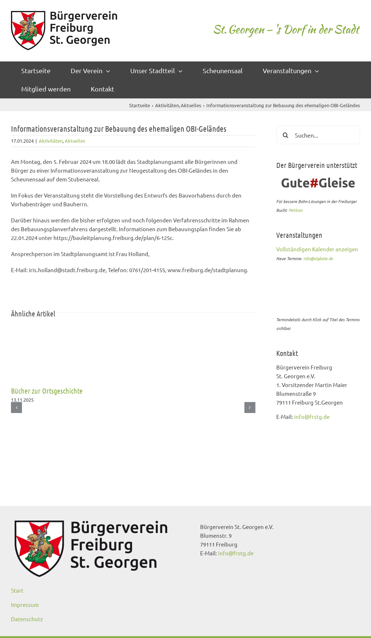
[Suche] (285, 135)
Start (17, 590)
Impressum (25, 604)
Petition (296, 210)
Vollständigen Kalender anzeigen (317, 248)
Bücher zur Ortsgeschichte (47, 390)
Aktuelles (75, 141)
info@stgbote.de (318, 258)
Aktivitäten (51, 141)
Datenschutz (27, 618)
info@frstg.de (312, 416)
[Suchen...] (318, 135)
